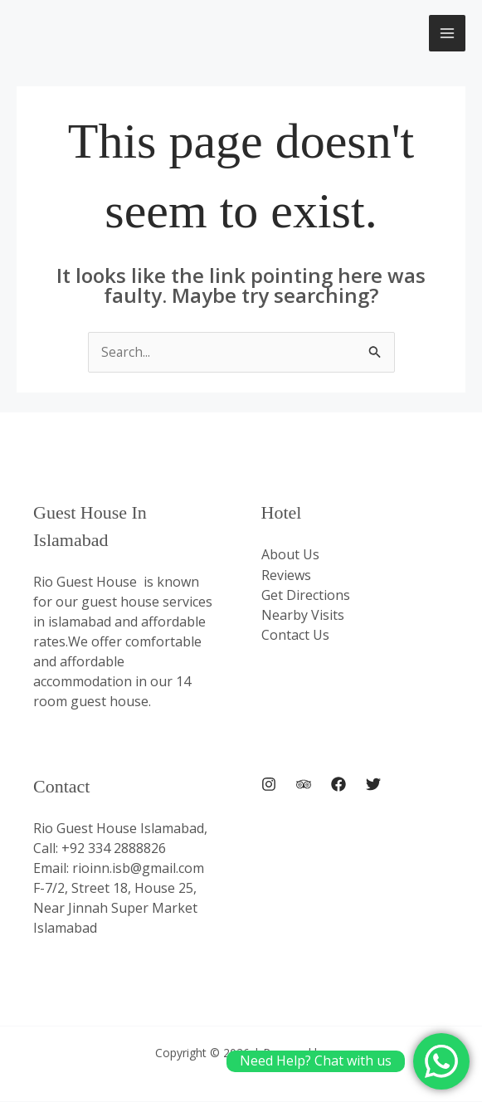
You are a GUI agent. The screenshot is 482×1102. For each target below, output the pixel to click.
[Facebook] (338, 785)
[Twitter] (373, 785)
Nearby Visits (302, 615)
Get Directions (305, 595)
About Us (290, 555)
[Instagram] (268, 785)
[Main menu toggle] (447, 33)
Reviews (286, 575)
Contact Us (295, 635)
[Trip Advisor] (303, 785)
